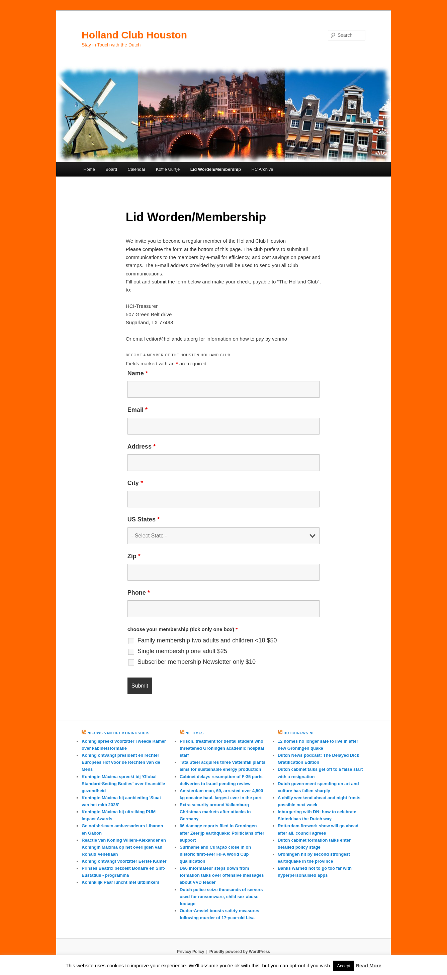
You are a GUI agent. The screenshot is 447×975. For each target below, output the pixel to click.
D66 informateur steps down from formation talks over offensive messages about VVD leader (222, 875)
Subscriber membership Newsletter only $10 (197, 661)
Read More (368, 965)
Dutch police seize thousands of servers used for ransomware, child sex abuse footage (221, 896)
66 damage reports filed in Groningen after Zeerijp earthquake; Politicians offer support (222, 832)
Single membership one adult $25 (182, 651)
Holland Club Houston (134, 34)
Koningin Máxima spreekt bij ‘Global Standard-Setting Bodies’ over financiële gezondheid (123, 783)
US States (143, 519)
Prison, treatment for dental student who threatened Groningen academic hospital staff (222, 748)
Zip (134, 556)
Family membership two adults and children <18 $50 (207, 640)
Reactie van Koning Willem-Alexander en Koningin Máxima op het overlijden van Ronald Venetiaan (124, 847)
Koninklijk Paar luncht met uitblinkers (121, 882)
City (135, 483)
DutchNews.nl (299, 733)
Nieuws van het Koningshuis (119, 733)
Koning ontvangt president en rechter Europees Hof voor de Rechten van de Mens (121, 762)
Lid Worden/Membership (215, 169)
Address (141, 446)
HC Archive (262, 169)
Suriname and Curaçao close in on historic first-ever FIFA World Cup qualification (215, 854)
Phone (138, 592)
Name (137, 373)
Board (111, 169)
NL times (195, 733)
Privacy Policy (190, 951)
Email (137, 409)
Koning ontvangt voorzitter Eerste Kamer (124, 861)
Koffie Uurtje (168, 169)
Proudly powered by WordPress (239, 951)
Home (89, 169)
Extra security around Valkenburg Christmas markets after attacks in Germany (215, 811)
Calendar (137, 169)
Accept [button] (343, 965)
